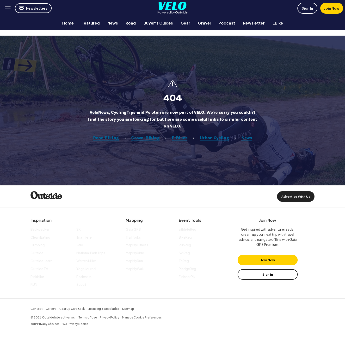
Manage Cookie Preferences (142, 317)
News (246, 137)
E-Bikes (179, 137)
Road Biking (106, 137)
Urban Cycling (214, 137)
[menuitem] (68, 22)
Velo (172, 6)
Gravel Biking (145, 137)
